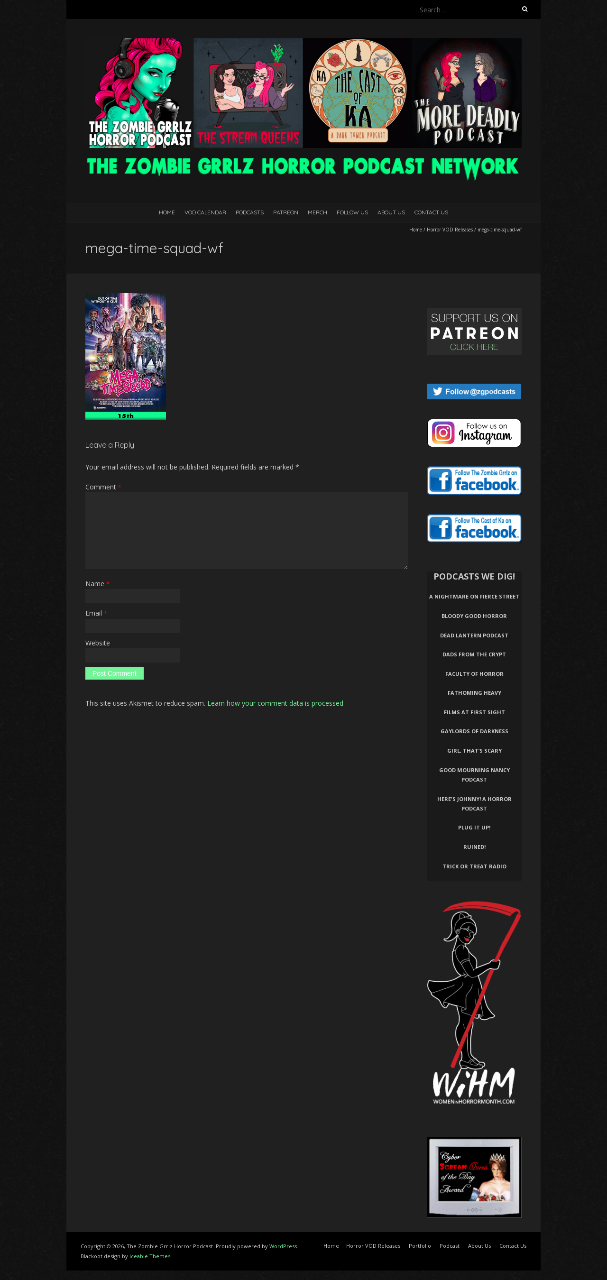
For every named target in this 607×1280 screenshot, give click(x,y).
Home (167, 212)
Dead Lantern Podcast (474, 635)
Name (97, 583)
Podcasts (250, 212)
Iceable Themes (149, 1256)
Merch (317, 212)
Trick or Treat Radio (474, 866)
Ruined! (474, 846)
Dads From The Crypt (474, 654)
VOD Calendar (205, 212)
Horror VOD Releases (450, 229)
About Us (391, 212)
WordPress (283, 1246)
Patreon (285, 212)
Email (96, 612)
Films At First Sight (474, 712)
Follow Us (352, 212)
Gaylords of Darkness (474, 731)
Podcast (450, 1245)
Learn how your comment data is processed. (276, 703)
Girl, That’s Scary (474, 750)
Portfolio (420, 1245)
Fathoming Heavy (474, 692)
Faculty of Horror (474, 673)
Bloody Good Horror (474, 615)
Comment (103, 486)
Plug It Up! (474, 827)
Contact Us (431, 212)
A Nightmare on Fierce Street (474, 596)
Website (97, 642)
